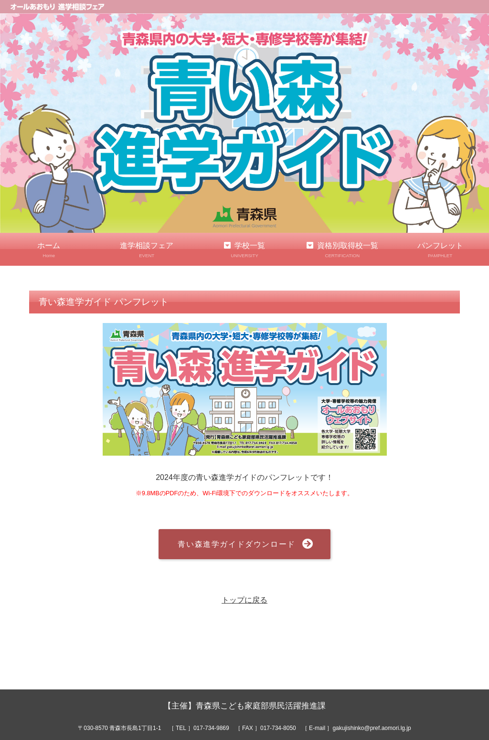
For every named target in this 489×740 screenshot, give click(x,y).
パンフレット (440, 250)
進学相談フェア (147, 250)
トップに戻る (244, 600)
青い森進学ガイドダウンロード (236, 544)
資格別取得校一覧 (342, 250)
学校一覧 (245, 250)
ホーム (49, 250)
